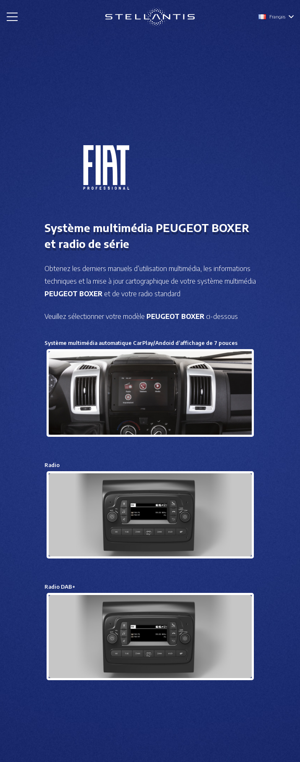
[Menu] (12, 16)
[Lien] (150, 17)
